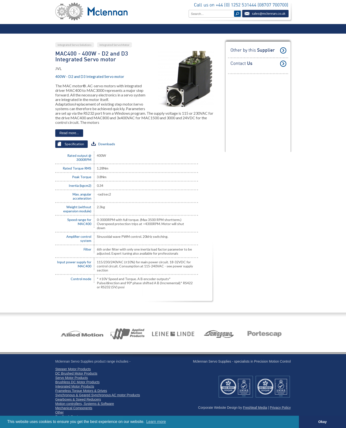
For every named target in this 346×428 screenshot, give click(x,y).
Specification (71, 144)
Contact (241, 63)
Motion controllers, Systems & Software (84, 404)
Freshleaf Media (255, 407)
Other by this (252, 50)
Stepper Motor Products (73, 369)
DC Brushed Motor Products (76, 373)
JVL (58, 68)
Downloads (103, 144)
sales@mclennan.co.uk (268, 13)
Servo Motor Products (71, 378)
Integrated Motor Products (74, 386)
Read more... (69, 133)
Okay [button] (322, 422)
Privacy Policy (280, 407)
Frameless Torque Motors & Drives (81, 391)
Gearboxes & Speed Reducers (78, 399)
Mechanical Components (73, 408)
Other (59, 412)
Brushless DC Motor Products (77, 382)
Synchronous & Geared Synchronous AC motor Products (97, 395)
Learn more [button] (156, 422)
